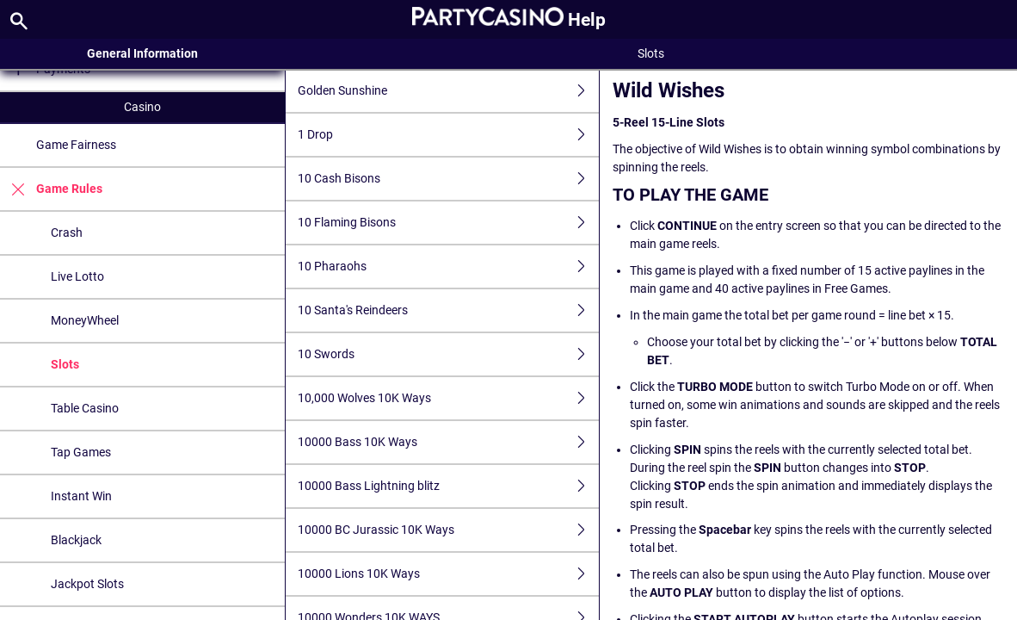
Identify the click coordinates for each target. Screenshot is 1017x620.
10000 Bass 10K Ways (449, 442)
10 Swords (449, 354)
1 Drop (449, 135)
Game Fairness (76, 145)
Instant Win (81, 496)
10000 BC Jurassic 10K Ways (449, 530)
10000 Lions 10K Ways (449, 574)
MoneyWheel (85, 320)
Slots (65, 364)
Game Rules (51, 189)
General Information (142, 53)
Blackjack (76, 540)
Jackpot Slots (87, 584)
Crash (67, 232)
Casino (142, 107)
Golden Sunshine (449, 91)
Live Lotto (77, 276)
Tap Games (81, 452)
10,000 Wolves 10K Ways (449, 398)
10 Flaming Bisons (449, 223)
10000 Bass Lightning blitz (449, 486)
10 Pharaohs (449, 266)
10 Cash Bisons (449, 179)
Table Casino (85, 408)
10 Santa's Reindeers (449, 310)
